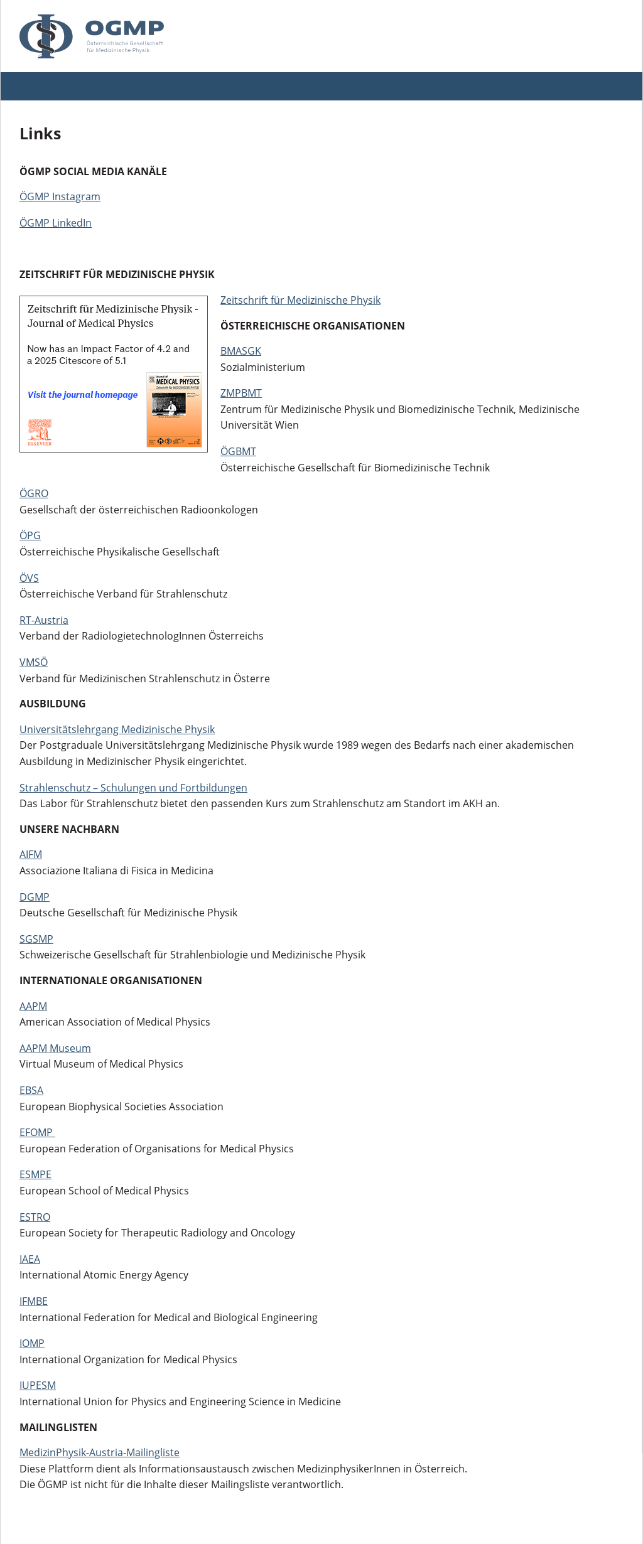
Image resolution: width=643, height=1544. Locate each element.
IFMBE (33, 1301)
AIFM (30, 854)
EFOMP (37, 1132)
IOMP (32, 1343)
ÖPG (30, 535)
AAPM (33, 1006)
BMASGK (240, 351)
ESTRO (34, 1217)
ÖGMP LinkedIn (55, 223)
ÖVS (29, 578)
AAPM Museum (55, 1048)
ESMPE (35, 1174)
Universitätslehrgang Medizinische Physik (117, 729)
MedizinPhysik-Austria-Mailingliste (99, 1452)
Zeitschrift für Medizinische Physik (300, 300)
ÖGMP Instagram (59, 196)
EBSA (31, 1090)
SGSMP (36, 939)
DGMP (34, 897)
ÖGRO (33, 493)
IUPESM (37, 1385)
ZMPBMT (241, 393)
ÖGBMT (238, 451)
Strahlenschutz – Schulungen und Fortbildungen (133, 788)
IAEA (29, 1259)
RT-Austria (43, 620)
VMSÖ (33, 662)
